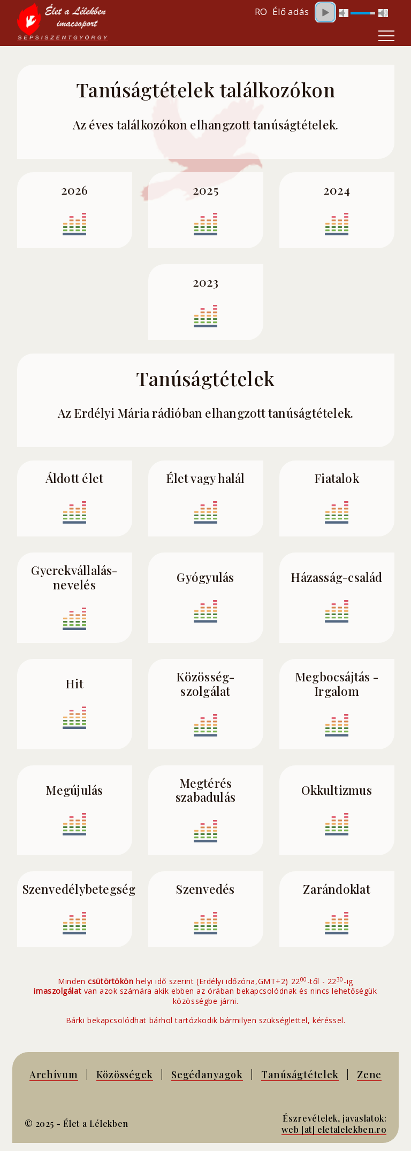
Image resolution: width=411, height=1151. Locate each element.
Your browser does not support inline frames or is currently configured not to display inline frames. (349, 11)
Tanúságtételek (300, 1074)
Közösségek (124, 1074)
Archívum (53, 1074)
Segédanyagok (207, 1074)
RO (261, 11)
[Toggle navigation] (386, 36)
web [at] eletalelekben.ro (333, 1129)
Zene (369, 1074)
